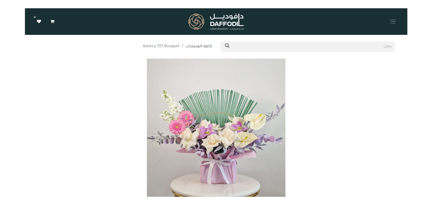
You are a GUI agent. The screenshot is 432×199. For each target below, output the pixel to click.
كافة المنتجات (198, 46)
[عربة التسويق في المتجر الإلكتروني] (52, 21)
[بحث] (227, 46)
